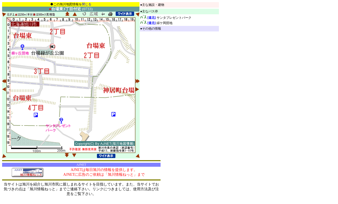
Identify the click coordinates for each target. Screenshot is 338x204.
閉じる (86, 4)
